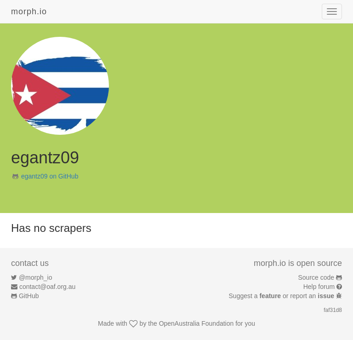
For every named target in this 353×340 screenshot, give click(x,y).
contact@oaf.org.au (47, 286)
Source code (316, 277)
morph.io (29, 11)
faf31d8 (333, 310)
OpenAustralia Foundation (196, 323)
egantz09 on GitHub (50, 176)
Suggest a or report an (282, 296)
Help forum (319, 286)
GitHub (29, 296)
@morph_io (35, 277)
